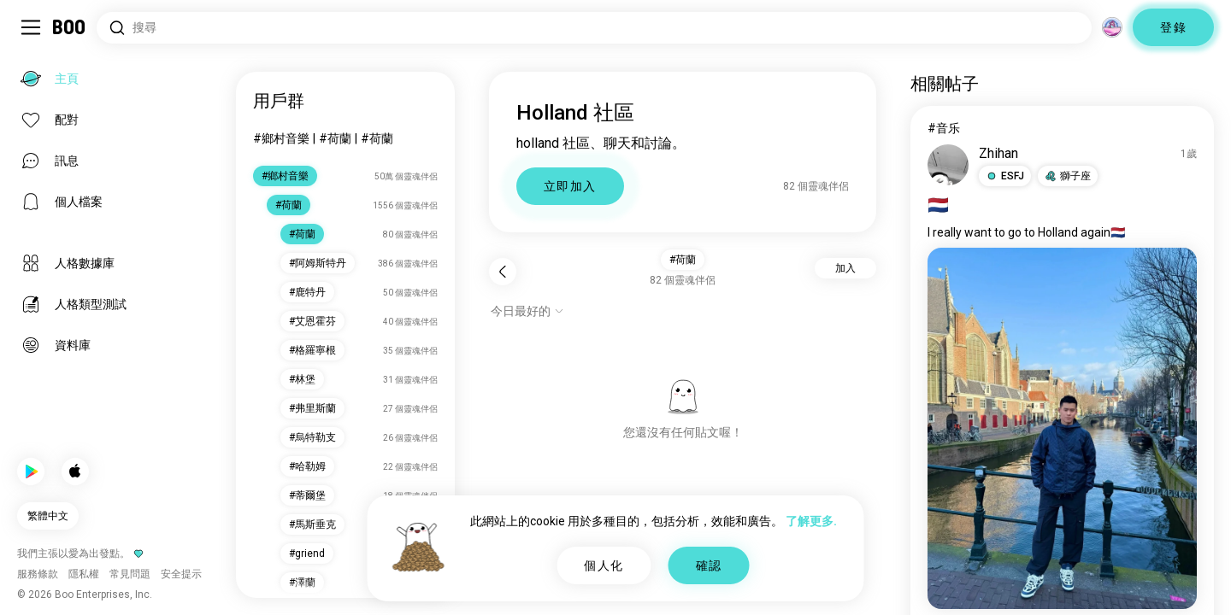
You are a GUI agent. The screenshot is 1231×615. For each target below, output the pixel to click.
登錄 (1173, 27)
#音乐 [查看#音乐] (944, 128)
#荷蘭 (335, 138)
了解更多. (811, 521)
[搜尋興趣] (594, 28)
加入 (845, 268)
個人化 (603, 565)
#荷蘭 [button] (682, 260)
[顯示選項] (527, 311)
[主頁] (69, 27)
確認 (709, 565)
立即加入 (570, 186)
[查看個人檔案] (948, 164)
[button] (1005, 176)
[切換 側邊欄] (31, 27)
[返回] (502, 271)
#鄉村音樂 (281, 138)
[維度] (1112, 27)
